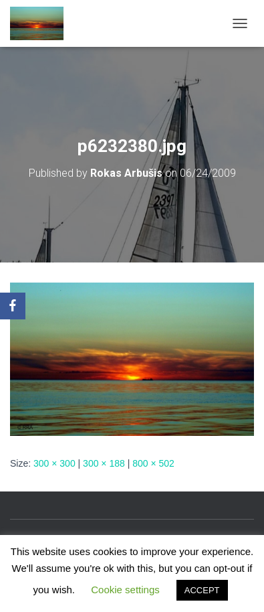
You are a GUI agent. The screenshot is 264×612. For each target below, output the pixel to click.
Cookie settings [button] (125, 589)
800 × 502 (153, 463)
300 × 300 (54, 463)
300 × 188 (104, 463)
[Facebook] (12, 306)
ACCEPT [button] (202, 590)
